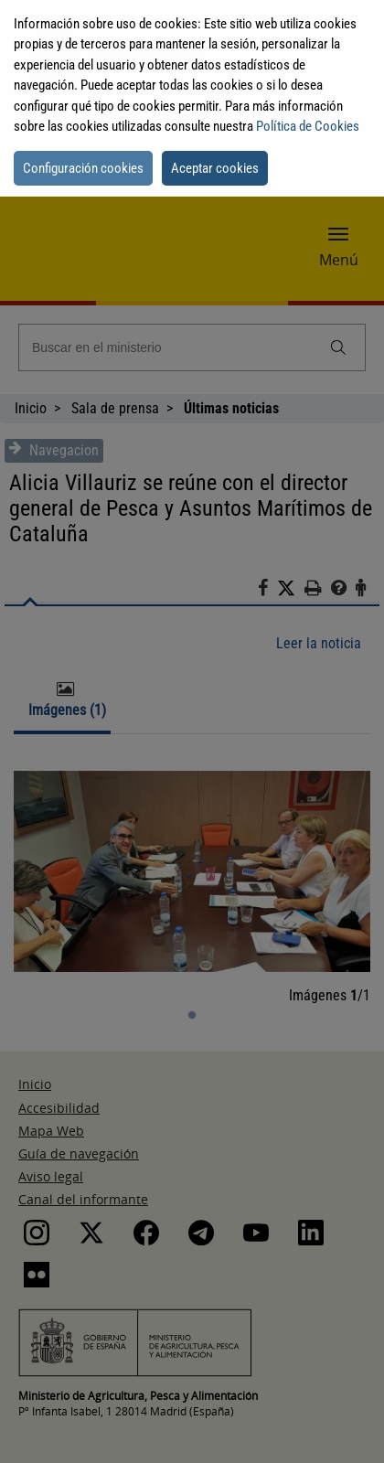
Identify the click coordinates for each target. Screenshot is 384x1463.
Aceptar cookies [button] (215, 168)
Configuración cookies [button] (83, 168)
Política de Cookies (307, 126)
